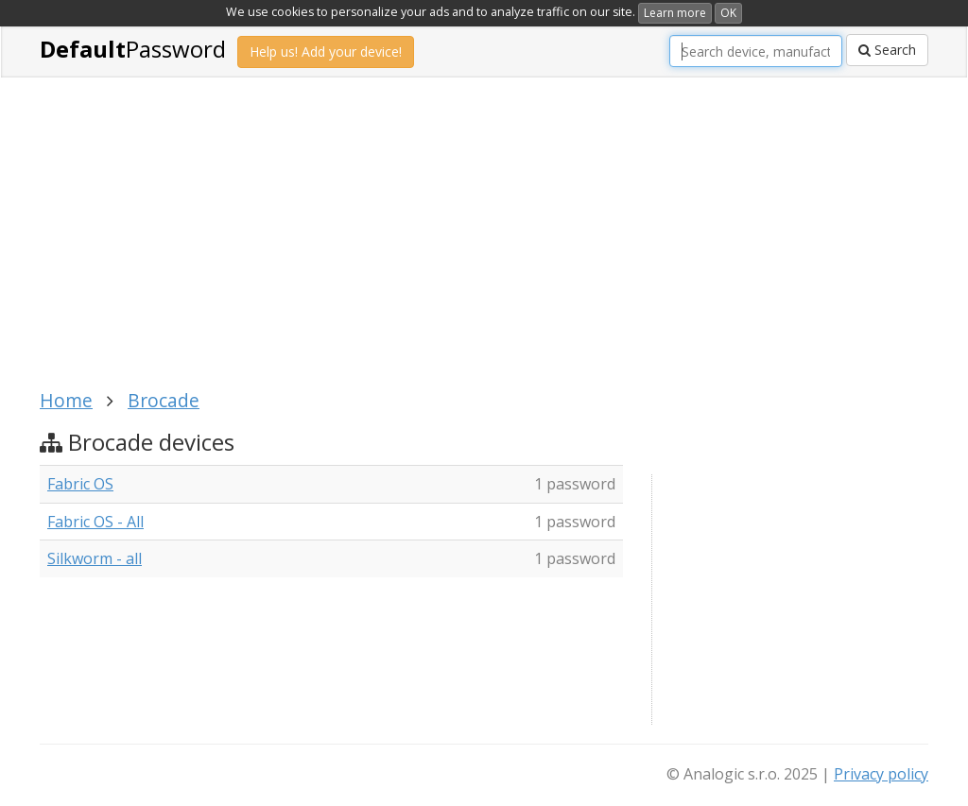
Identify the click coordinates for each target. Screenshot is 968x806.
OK (728, 13)
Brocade (163, 400)
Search (887, 50)
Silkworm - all (94, 558)
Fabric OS (80, 483)
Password (133, 48)
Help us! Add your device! (326, 51)
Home (66, 400)
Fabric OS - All (95, 521)
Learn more (675, 13)
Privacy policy (881, 773)
